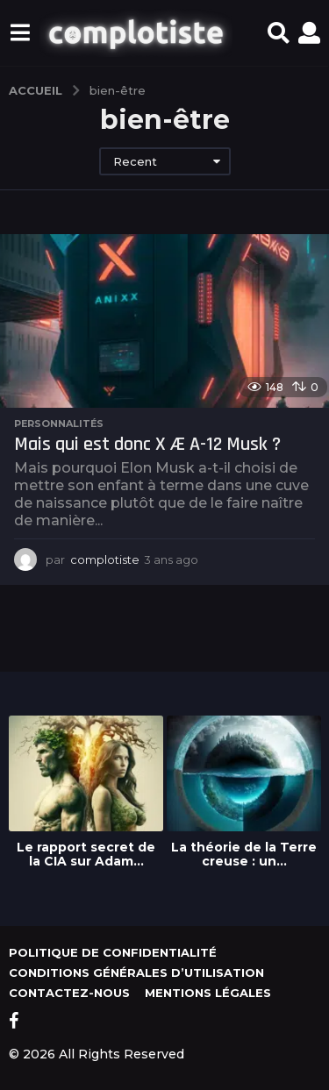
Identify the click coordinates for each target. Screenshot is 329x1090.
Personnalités (59, 423)
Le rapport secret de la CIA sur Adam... (86, 854)
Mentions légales (208, 993)
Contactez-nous (69, 993)
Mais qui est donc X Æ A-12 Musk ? (147, 444)
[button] (20, 33)
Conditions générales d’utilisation (136, 972)
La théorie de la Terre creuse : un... (244, 854)
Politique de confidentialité (113, 952)
